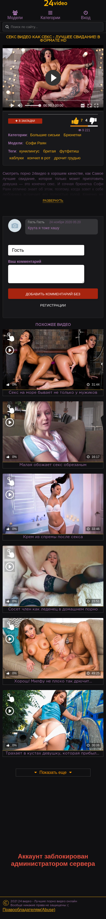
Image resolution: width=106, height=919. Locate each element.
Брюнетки (72, 135)
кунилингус (29, 151)
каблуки (16, 158)
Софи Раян (36, 143)
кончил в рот (38, 158)
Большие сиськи (45, 135)
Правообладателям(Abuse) (29, 909)
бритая (49, 151)
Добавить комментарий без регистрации (53, 295)
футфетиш (69, 151)
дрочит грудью (67, 158)
